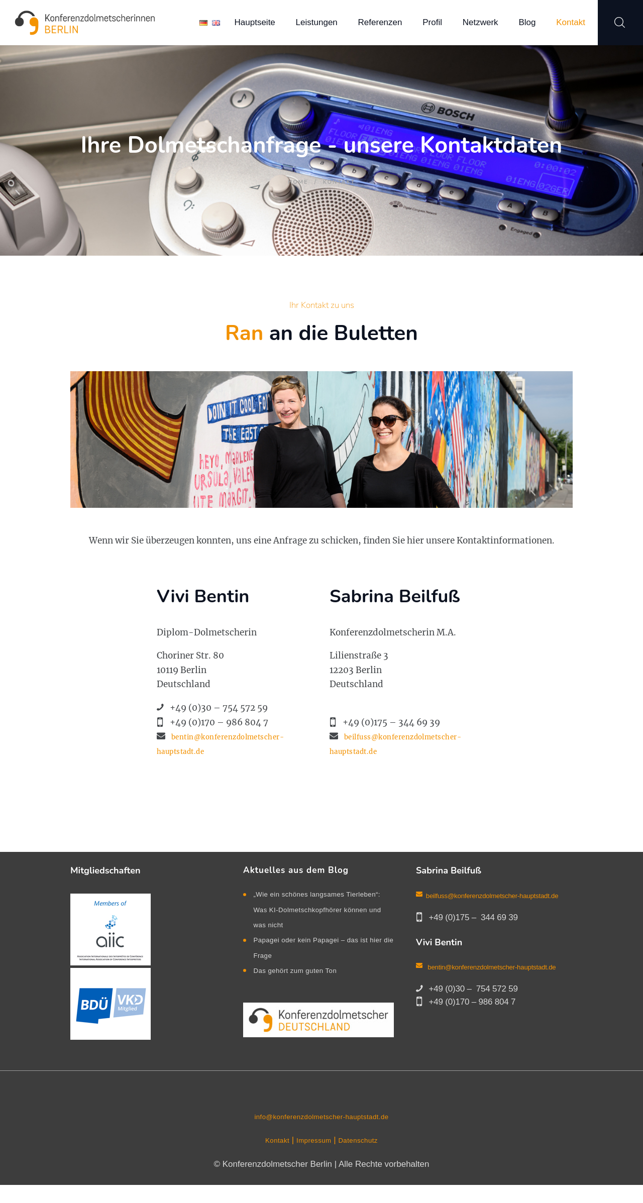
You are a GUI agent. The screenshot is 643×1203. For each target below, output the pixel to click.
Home (298, 182)
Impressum (312, 1158)
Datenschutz (364, 1158)
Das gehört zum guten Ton (303, 985)
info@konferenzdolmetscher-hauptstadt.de (321, 1134)
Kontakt (269, 1158)
